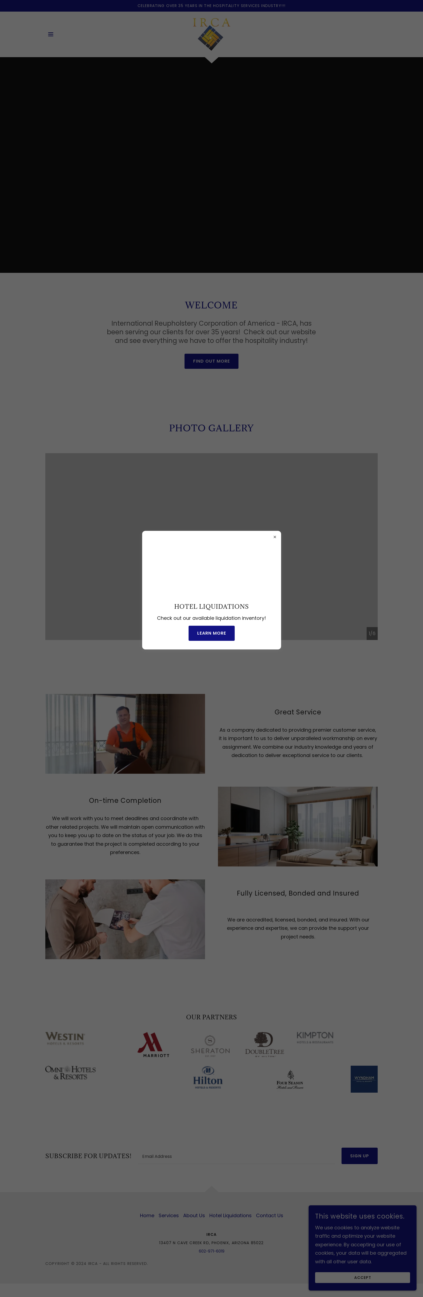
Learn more (211, 633)
